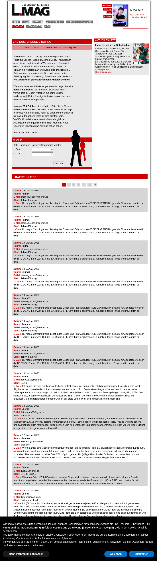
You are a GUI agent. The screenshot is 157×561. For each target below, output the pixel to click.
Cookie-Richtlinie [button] (137, 527)
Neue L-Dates (32, 47)
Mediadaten (34, 26)
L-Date (17, 149)
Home (15, 22)
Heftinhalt (107, 5)
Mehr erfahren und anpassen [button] (26, 553)
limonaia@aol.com (31, 497)
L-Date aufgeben (68, 47)
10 (89, 184)
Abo (47, 26)
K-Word (38, 22)
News (26, 22)
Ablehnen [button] (116, 553)
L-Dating (17, 26)
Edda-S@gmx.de (30, 470)
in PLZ (16, 153)
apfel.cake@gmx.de (31, 379)
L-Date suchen (49, 47)
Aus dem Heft (55, 22)
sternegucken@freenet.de (34, 196)
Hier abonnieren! (103, 72)
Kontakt (107, 17)
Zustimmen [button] (141, 553)
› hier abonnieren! (138, 17)
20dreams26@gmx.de (32, 412)
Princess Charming (80, 22)
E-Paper (107, 9)
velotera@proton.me (32, 441)
